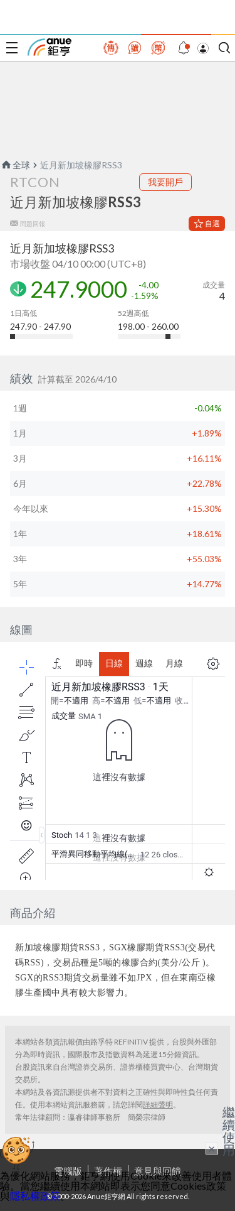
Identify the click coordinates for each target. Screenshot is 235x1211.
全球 (15, 165)
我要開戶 (165, 181)
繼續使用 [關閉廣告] (228, 1130)
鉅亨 (49, 47)
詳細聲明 (158, 1104)
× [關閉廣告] (212, 1148)
